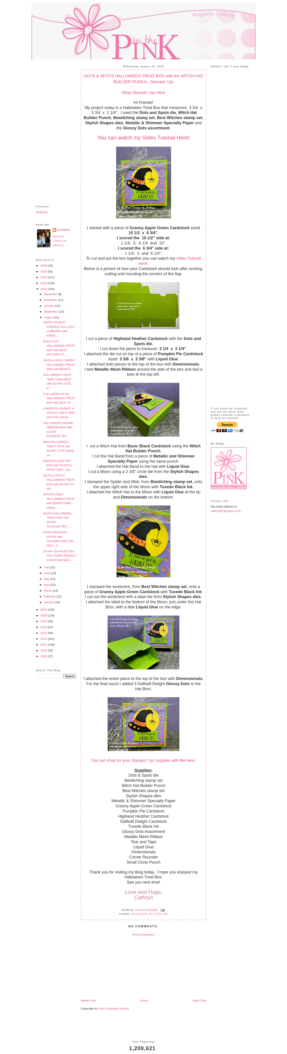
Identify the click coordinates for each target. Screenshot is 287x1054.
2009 (44, 656)
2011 (44, 644)
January (49, 602)
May (47, 579)
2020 (44, 615)
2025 (44, 271)
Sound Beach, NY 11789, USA (149, 914)
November (51, 300)
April (47, 584)
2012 (44, 638)
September (51, 311)
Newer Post (88, 1000)
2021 (44, 609)
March (48, 590)
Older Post (199, 1000)
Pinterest (41, 212)
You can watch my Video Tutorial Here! (143, 138)
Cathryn (63, 230)
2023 (44, 283)
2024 (44, 277)
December (51, 294)
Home (144, 1000)
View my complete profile (60, 241)
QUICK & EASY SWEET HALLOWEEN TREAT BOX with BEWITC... (59, 365)
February (50, 596)
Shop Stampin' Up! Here (143, 92)
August (49, 317)
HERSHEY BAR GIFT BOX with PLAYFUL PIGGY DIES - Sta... (58, 465)
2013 (44, 633)
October (49, 305)
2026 (44, 265)
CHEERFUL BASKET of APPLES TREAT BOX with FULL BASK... (59, 413)
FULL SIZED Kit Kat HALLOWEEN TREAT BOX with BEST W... (59, 398)
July (47, 567)
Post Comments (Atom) (114, 1008)
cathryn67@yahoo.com (226, 511)
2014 (44, 627)
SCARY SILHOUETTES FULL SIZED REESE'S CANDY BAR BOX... (59, 556)
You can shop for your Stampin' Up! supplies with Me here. (143, 760)
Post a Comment (143, 934)
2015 (44, 621)
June (47, 573)
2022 (44, 289)
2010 (44, 650)
